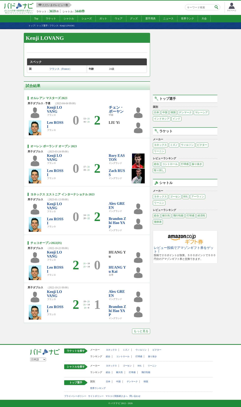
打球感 (185, 164)
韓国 (173, 112)
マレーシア (201, 112)
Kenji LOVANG (54, 109)
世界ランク (187, 18)
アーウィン (197, 196)
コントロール (170, 164)
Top (36, 18)
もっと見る (141, 331)
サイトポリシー (96, 396)
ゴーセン (175, 196)
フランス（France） (60, 69)
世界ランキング (98, 388)
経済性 (201, 215)
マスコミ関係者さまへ (116, 396)
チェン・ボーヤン (116, 109)
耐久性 (166, 215)
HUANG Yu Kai (117, 269)
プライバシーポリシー (75, 396)
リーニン (159, 151)
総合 (156, 164)
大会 (204, 18)
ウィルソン (187, 145)
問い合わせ (135, 396)
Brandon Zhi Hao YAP (117, 223)
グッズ (134, 18)
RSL (185, 196)
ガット (103, 18)
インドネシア (161, 118)
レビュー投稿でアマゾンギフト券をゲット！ (184, 249)
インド (176, 118)
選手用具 (150, 18)
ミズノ (174, 145)
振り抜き (197, 164)
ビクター (202, 145)
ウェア (118, 18)
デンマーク (185, 112)
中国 (164, 112)
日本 (156, 112)
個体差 (158, 221)
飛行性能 (178, 215)
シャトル (69, 18)
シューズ (87, 18)
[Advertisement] (185, 63)
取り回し (159, 170)
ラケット (51, 18)
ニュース (168, 18)
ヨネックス (160, 145)
